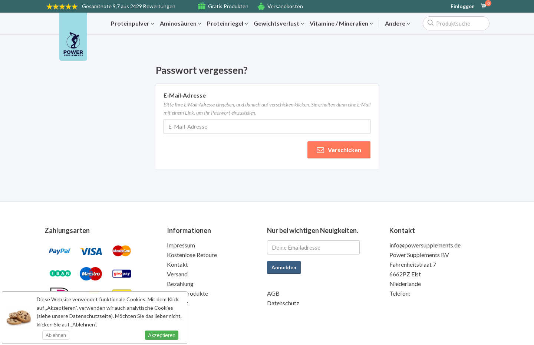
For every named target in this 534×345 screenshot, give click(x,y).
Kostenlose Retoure (192, 254)
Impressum (181, 245)
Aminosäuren (180, 23)
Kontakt (177, 264)
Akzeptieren (161, 335)
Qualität (177, 302)
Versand (177, 273)
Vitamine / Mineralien (341, 23)
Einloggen (463, 6)
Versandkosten (285, 6)
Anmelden (283, 267)
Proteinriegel (227, 23)
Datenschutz (283, 302)
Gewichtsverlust (279, 23)
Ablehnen (56, 335)
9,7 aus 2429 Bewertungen (128, 6)
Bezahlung (180, 283)
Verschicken (339, 150)
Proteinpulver (132, 23)
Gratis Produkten (228, 6)
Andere (397, 23)
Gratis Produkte (187, 293)
